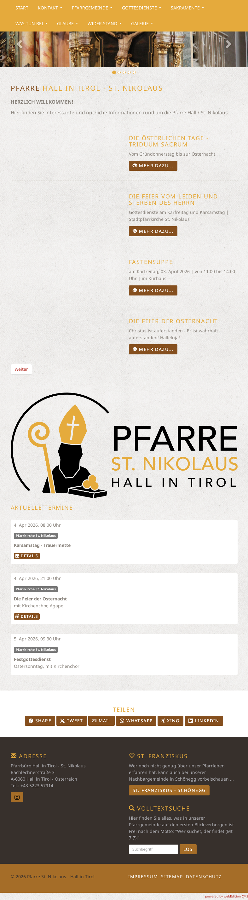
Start (21, 8)
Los (188, 849)
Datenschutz (204, 877)
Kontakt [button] (51, 9)
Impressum (143, 877)
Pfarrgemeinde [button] (93, 9)
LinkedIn (203, 721)
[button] (18, 42)
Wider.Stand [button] (106, 25)
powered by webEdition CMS (226, 896)
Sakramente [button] (189, 9)
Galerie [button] (143, 25)
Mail (101, 721)
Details (26, 556)
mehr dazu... (153, 166)
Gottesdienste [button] (143, 9)
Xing (170, 721)
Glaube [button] (69, 25)
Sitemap (172, 877)
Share (40, 721)
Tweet (71, 721)
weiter (21, 369)
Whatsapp (136, 721)
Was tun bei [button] (32, 25)
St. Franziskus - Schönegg (169, 790)
